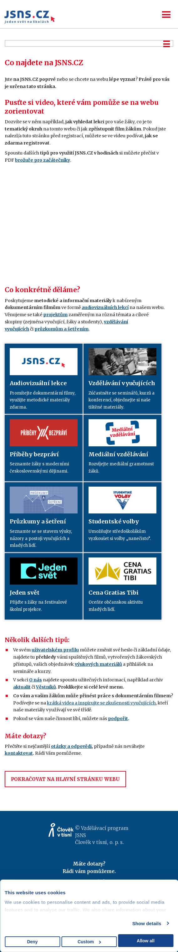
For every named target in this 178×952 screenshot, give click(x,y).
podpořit (118, 718)
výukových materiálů (98, 664)
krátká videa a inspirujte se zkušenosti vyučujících (101, 703)
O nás (35, 680)
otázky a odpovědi (71, 746)
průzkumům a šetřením (61, 329)
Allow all (146, 940)
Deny (32, 941)
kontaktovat (19, 753)
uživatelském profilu (55, 650)
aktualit (22, 687)
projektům (55, 314)
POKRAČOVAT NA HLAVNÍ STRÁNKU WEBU (65, 779)
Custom (89, 941)
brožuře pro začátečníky (42, 160)
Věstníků (46, 687)
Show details (146, 923)
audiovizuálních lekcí (105, 307)
